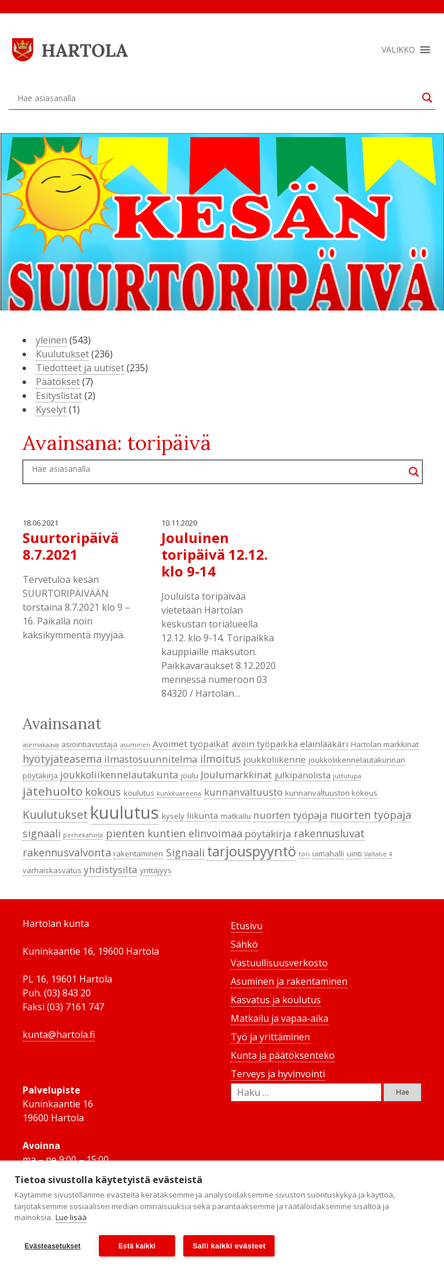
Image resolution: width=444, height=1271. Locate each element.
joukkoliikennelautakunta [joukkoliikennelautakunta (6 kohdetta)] (119, 774)
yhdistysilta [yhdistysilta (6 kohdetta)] (110, 869)
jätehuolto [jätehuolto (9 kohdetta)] (53, 791)
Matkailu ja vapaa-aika (279, 1018)
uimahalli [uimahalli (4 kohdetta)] (328, 853)
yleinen (51, 340)
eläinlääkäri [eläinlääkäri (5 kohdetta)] (324, 743)
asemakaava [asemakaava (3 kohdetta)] (41, 745)
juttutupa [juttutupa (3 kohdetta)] (347, 776)
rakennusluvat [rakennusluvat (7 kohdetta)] (329, 833)
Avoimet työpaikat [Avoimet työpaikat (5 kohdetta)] (191, 743)
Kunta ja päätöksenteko (283, 1055)
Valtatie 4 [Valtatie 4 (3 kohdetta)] (378, 854)
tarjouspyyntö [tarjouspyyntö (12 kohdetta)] (251, 851)
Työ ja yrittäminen (270, 1036)
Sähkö (244, 944)
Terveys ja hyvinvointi (278, 1073)
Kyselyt (51, 409)
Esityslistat (59, 395)
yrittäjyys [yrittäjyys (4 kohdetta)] (156, 870)
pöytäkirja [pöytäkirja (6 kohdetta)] (268, 833)
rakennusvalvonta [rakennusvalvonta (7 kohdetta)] (67, 852)
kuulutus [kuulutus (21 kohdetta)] (124, 812)
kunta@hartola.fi (59, 1034)
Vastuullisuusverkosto (279, 962)
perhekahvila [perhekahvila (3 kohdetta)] (83, 835)
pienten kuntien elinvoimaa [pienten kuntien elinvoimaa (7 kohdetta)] (174, 833)
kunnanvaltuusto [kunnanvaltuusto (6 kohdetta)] (243, 792)
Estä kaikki (137, 1246)
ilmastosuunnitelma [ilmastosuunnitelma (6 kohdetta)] (150, 759)
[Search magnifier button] (427, 97)
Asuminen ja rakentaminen (289, 981)
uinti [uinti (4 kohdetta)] (354, 853)
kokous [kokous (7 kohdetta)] (103, 792)
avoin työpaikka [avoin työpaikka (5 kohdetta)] (265, 743)
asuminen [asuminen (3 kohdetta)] (135, 745)
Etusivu (246, 925)
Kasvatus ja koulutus (276, 999)
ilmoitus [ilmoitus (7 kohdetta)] (220, 759)
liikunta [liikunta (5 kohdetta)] (202, 815)
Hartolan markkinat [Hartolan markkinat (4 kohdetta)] (385, 744)
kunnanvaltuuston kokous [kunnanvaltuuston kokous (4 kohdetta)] (331, 793)
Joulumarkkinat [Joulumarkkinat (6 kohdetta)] (236, 774)
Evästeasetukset (52, 1246)
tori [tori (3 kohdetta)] (304, 854)
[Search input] (216, 97)
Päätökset (58, 381)
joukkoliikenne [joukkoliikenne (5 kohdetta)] (274, 759)
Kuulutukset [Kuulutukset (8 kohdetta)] (55, 814)
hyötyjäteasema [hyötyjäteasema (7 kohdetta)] (62, 759)
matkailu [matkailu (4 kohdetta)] (236, 816)
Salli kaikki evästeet (229, 1246)
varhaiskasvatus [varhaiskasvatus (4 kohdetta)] (52, 870)
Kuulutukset (62, 354)
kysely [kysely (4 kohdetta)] (173, 816)
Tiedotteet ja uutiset (80, 367)
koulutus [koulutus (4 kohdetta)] (139, 793)
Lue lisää (71, 1218)
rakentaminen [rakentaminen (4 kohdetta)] (138, 853)
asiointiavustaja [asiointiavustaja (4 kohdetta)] (89, 744)
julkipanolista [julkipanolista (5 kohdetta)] (303, 775)
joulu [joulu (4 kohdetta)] (189, 775)
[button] (398, 49)
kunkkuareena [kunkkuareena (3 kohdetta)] (179, 793)
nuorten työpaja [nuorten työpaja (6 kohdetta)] (290, 815)
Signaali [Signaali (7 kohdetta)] (185, 852)
